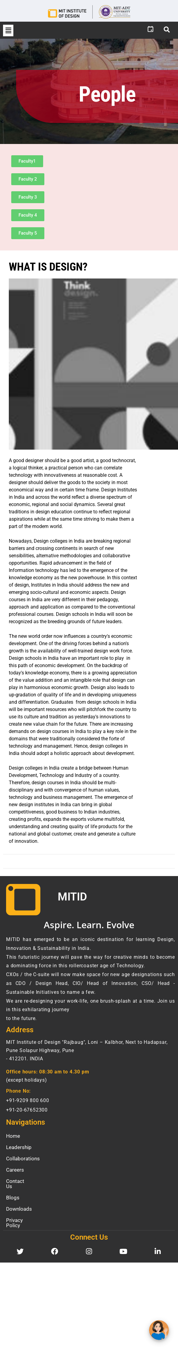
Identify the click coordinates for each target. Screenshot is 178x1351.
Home (13, 1136)
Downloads (19, 1204)
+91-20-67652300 (27, 1110)
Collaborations (23, 1158)
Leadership (19, 1147)
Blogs (12, 1192)
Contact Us (19, 1181)
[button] (8, 30)
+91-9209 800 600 (27, 1100)
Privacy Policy (22, 1215)
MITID (72, 896)
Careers (15, 1170)
